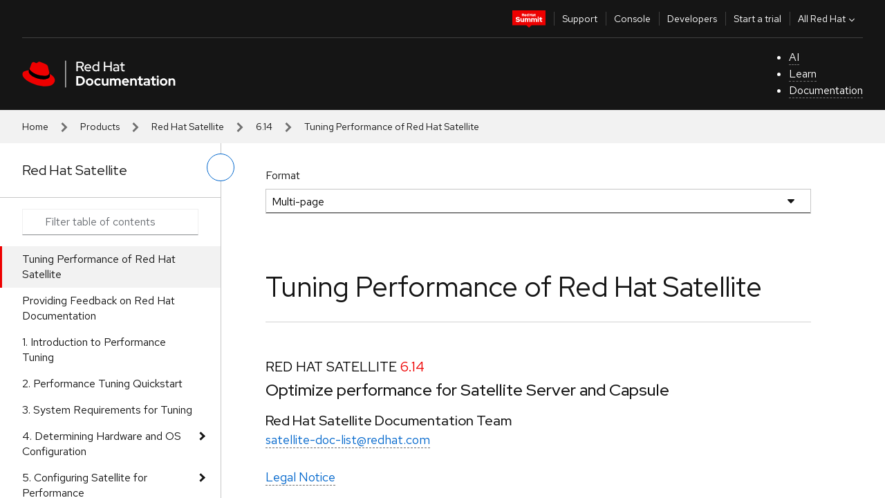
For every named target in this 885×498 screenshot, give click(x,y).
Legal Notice (300, 477)
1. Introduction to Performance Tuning (94, 350)
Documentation (826, 90)
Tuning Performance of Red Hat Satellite (99, 267)
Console (632, 18)
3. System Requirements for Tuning (107, 410)
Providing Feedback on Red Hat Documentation (98, 308)
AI (794, 57)
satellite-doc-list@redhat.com (348, 440)
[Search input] (110, 222)
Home (35, 126)
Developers (692, 18)
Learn (803, 73)
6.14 (264, 126)
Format (283, 175)
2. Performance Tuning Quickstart (102, 383)
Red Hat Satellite (187, 126)
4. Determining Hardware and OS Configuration (101, 444)
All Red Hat (828, 18)
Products (100, 126)
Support (579, 18)
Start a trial (757, 18)
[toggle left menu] (220, 167)
